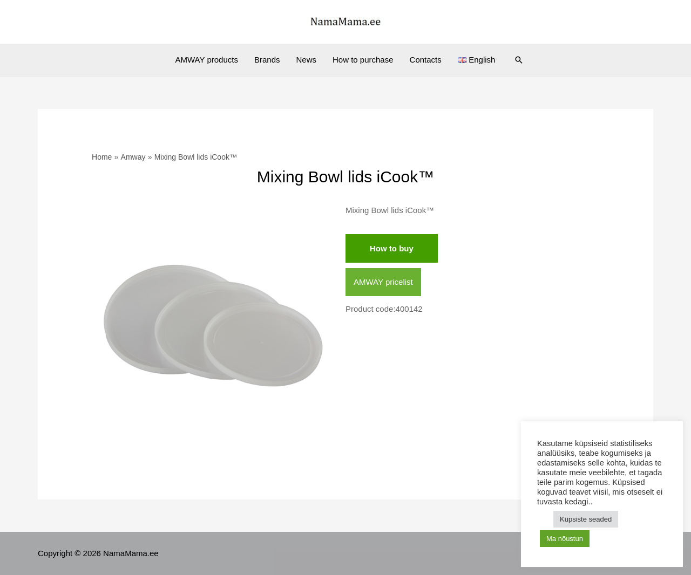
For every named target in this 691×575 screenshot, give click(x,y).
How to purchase (363, 59)
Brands (267, 59)
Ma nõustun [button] (564, 539)
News (306, 59)
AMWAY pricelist (383, 281)
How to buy (392, 248)
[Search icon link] (519, 60)
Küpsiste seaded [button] (586, 519)
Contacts (426, 59)
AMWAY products (206, 59)
